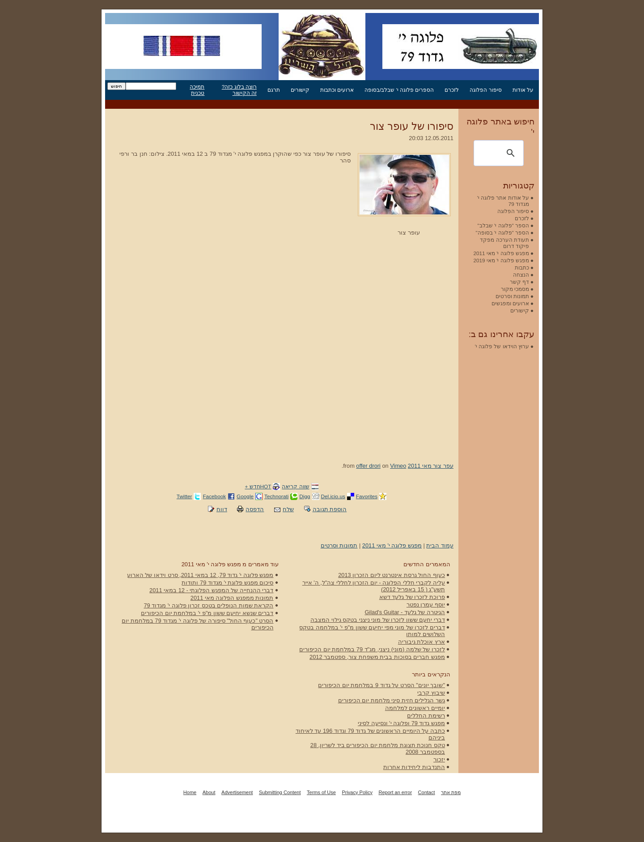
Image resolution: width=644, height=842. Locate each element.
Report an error (395, 792)
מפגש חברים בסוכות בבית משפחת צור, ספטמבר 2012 (377, 657)
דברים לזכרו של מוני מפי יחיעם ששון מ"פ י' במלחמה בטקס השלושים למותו (372, 630)
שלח (288, 509)
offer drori (368, 465)
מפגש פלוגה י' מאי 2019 (501, 260)
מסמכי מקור (515, 289)
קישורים (300, 90)
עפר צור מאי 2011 (430, 465)
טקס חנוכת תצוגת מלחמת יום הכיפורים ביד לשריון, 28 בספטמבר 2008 (377, 748)
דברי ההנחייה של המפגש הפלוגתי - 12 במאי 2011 (211, 590)
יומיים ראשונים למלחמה (415, 708)
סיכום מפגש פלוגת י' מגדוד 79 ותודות (227, 582)
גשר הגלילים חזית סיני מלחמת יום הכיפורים (391, 700)
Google (245, 496)
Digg (304, 496)
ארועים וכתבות (337, 90)
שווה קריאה (295, 486)
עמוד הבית (439, 545)
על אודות (523, 90)
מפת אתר (451, 792)
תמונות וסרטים (339, 545)
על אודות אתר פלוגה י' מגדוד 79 (503, 201)
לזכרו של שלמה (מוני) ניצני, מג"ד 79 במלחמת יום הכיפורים (372, 649)
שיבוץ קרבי (431, 692)
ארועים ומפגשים (510, 303)
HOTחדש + (258, 486)
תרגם (273, 90)
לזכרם (452, 90)
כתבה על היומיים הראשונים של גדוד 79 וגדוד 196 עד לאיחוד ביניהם (370, 734)
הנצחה (521, 275)
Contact (426, 792)
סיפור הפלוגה (485, 90)
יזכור (439, 759)
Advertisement (237, 792)
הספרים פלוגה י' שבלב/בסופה (399, 90)
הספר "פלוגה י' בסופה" (502, 232)
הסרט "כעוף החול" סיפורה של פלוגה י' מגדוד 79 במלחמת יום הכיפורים (197, 624)
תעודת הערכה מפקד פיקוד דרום (504, 243)
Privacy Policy (357, 792)
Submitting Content (280, 792)
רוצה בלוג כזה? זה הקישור (239, 90)
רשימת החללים (426, 715)
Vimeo (398, 465)
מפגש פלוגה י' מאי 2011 (392, 545)
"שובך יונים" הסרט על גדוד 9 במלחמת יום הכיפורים (381, 685)
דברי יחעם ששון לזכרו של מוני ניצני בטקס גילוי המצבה (377, 619)
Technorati (276, 496)
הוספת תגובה (330, 509)
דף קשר (519, 282)
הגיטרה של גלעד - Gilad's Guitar (404, 612)
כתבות (522, 267)
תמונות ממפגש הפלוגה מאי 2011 (232, 597)
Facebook (214, 496)
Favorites (366, 496)
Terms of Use (321, 792)
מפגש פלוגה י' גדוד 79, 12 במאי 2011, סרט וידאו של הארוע (200, 575)
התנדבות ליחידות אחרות (414, 767)
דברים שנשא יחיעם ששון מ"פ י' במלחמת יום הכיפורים (207, 613)
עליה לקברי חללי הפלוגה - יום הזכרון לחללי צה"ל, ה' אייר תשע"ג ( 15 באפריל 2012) (373, 586)
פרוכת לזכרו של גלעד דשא (412, 597)
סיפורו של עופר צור (411, 126)
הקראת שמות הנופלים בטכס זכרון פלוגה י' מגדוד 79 (208, 605)
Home (189, 792)
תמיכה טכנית (197, 90)
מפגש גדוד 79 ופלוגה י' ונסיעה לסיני (401, 723)
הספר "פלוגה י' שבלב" (503, 225)
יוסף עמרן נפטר (426, 604)
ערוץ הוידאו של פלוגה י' (502, 346)
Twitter (184, 496)
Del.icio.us (333, 496)
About (209, 792)
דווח (221, 509)
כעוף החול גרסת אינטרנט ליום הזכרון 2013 (391, 575)
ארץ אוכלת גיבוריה (421, 641)
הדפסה (255, 509)
